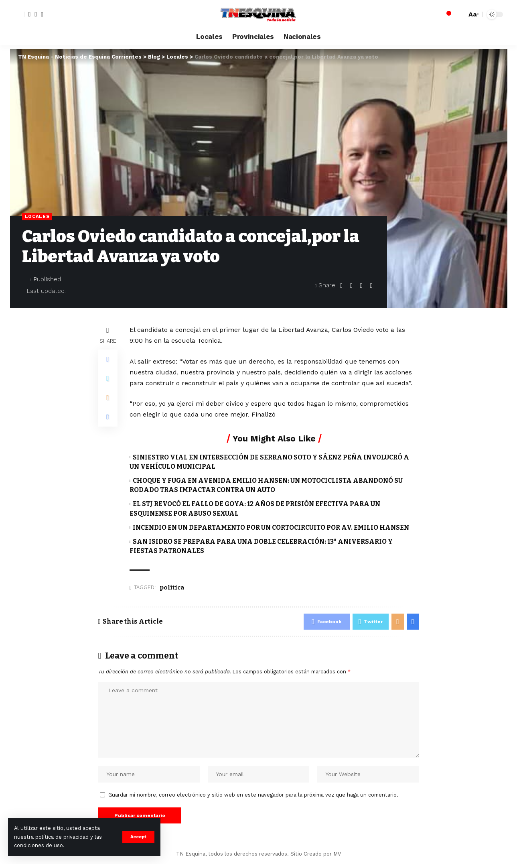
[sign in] (17, 14)
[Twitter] (35, 14)
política (172, 587)
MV (337, 854)
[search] (458, 14)
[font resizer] (472, 14)
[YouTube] (42, 14)
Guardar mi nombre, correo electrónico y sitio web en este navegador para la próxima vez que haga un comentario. (253, 795)
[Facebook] (29, 14)
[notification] (446, 14)
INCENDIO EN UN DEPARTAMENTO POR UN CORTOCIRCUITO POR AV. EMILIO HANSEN (271, 527)
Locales (37, 216)
